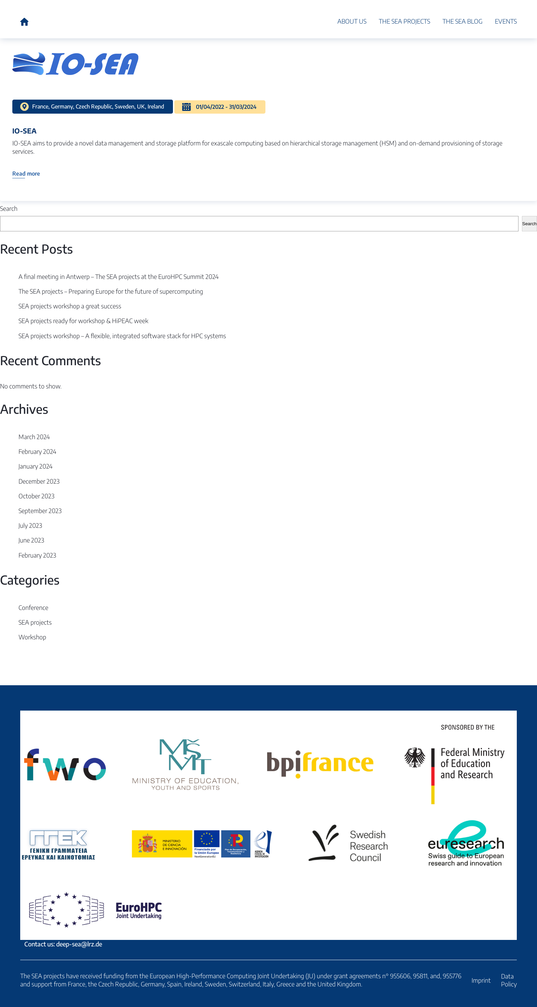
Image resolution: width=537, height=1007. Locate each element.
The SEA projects (404, 21)
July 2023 (30, 525)
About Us (351, 21)
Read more (26, 173)
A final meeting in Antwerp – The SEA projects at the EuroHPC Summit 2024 (118, 276)
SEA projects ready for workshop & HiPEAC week (83, 320)
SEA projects (35, 622)
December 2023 (39, 481)
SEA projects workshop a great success (69, 306)
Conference (33, 607)
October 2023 (36, 496)
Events (506, 21)
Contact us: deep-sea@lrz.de (268, 829)
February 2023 (37, 555)
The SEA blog (462, 21)
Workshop (32, 637)
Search (8, 208)
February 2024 (37, 451)
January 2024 (35, 466)
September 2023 (40, 510)
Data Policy (509, 980)
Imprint (481, 980)
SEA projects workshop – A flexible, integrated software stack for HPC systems (122, 336)
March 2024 (34, 437)
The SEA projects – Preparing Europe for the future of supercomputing (110, 291)
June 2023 (31, 540)
